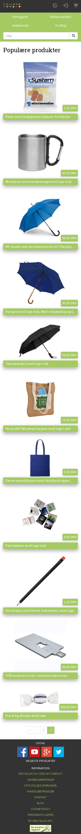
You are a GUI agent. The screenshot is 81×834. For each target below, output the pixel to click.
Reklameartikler (60, 17)
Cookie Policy (40, 809)
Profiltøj (60, 25)
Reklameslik (20, 25)
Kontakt (40, 797)
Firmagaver (20, 17)
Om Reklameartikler (40, 780)
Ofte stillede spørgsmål (40, 785)
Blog (40, 803)
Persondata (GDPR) (40, 815)
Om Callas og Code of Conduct (40, 774)
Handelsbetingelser (40, 791)
